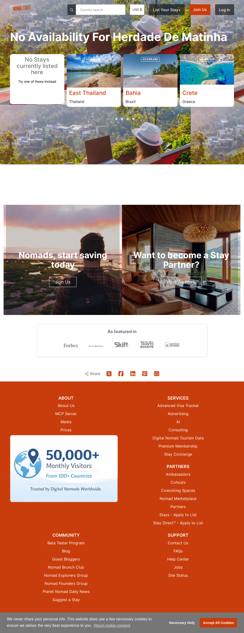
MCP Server (66, 413)
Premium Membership (178, 445)
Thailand (76, 101)
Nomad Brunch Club (66, 567)
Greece (188, 101)
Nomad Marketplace (178, 498)
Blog (66, 550)
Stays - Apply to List (178, 514)
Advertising (178, 413)
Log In (224, 9)
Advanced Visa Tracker (178, 405)
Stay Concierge (178, 454)
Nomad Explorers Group (66, 575)
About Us (66, 405)
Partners (178, 506)
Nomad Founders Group (66, 583)
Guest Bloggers (66, 558)
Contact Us (178, 542)
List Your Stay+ (167, 9)
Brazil (131, 101)
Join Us (200, 9)
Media (66, 421)
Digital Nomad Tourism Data (178, 437)
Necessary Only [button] (182, 623)
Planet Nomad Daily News (66, 591)
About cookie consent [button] (112, 625)
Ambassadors (178, 474)
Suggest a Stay (66, 599)
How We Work (181, 281)
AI (178, 421)
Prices (66, 429)
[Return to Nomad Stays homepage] (22, 9)
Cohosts (178, 482)
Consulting (178, 429)
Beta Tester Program (66, 542)
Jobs (178, 567)
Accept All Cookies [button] (218, 623)
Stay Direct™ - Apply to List (178, 522)
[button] (110, 119)
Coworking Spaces (178, 490)
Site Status (178, 575)
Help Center (178, 558)
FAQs (178, 550)
